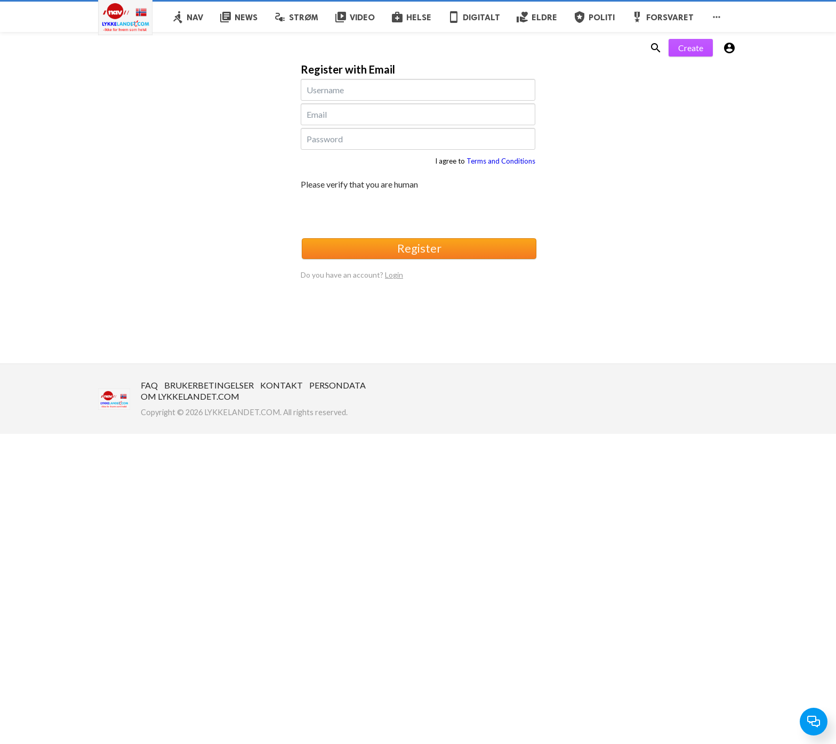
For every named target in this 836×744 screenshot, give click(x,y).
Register (419, 248)
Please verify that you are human (359, 184)
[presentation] (382, 212)
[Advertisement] (320, 508)
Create (690, 48)
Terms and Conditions (501, 161)
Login (394, 274)
